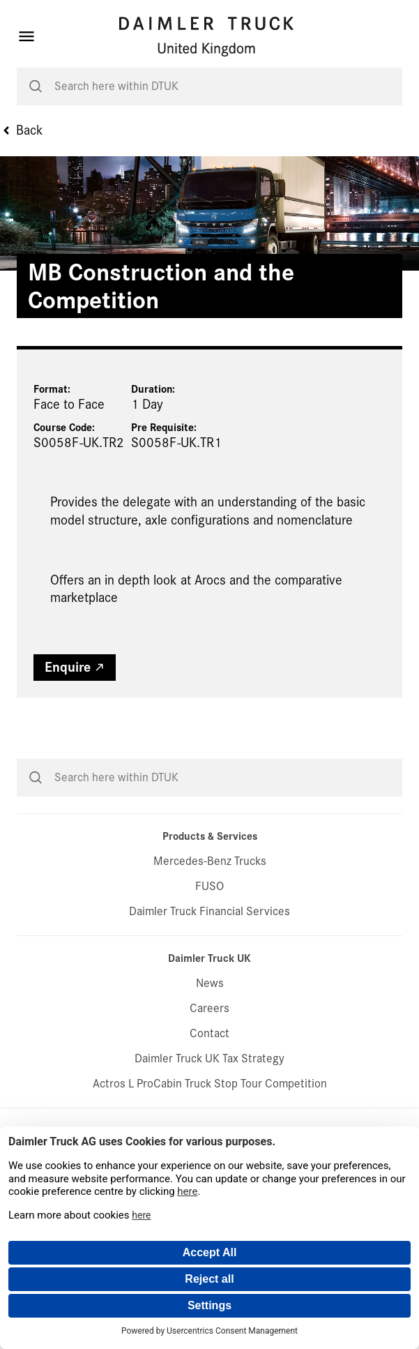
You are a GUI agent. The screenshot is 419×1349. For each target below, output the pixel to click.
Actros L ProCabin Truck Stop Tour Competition (210, 1084)
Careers (209, 1008)
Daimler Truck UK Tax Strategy (209, 1058)
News (210, 983)
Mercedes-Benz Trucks (209, 861)
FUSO (209, 886)
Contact (209, 1033)
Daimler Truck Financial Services (209, 911)
